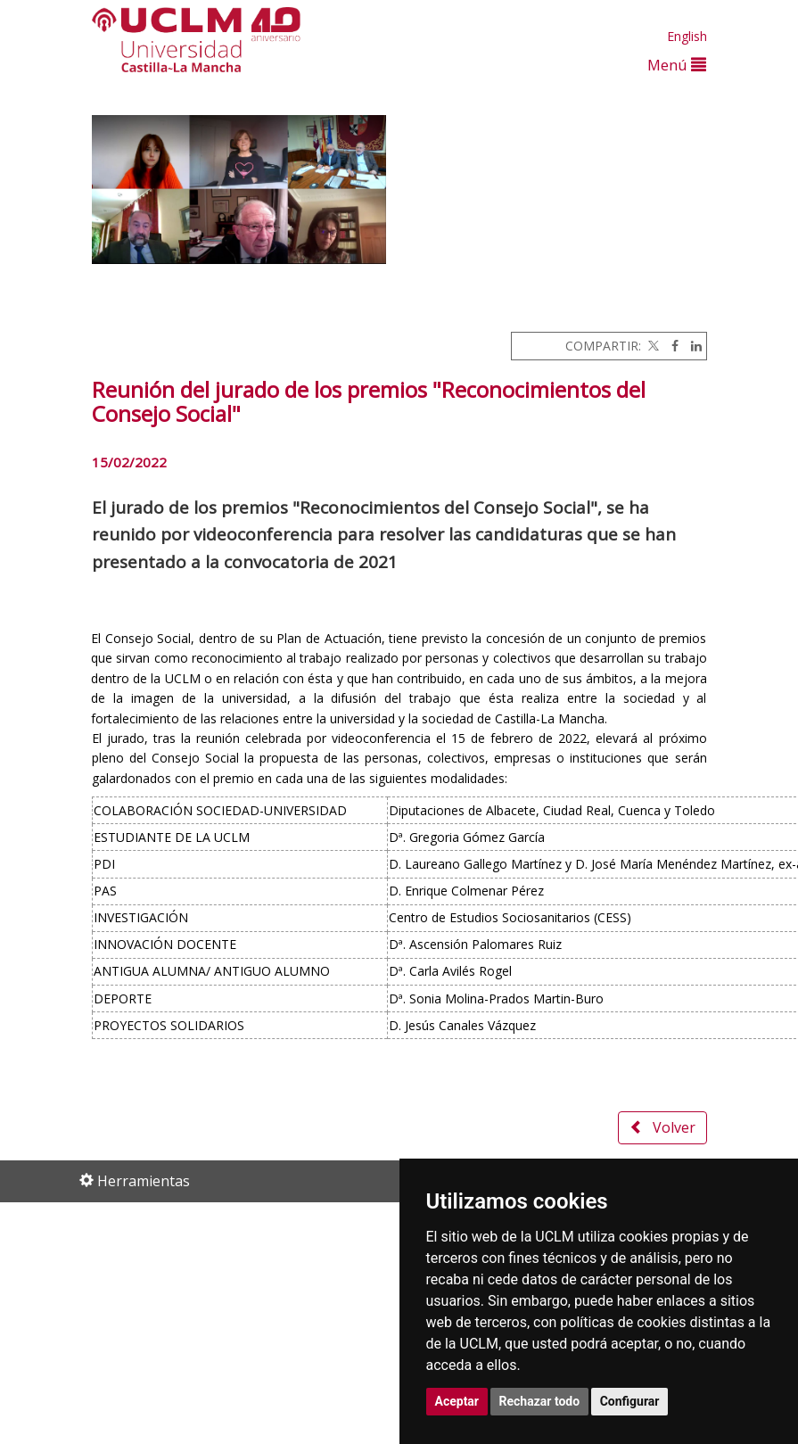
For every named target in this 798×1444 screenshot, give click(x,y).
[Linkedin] (692, 345)
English (687, 36)
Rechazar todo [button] (539, 1401)
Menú (676, 64)
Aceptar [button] (457, 1401)
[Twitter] (652, 345)
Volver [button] (662, 1127)
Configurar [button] (630, 1401)
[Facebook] (670, 345)
